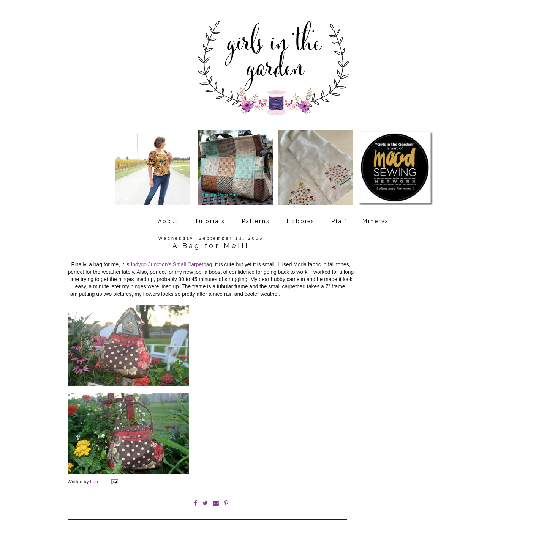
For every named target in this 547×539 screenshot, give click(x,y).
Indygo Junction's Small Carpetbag (171, 264)
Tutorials (210, 221)
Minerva (375, 221)
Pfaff (339, 221)
